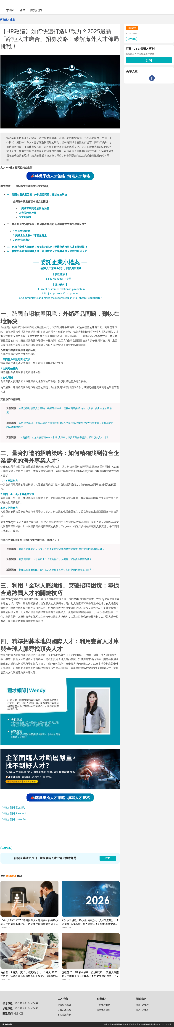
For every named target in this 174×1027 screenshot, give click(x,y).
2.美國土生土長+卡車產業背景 (30, 235)
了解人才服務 (64, 1009)
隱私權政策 (7, 1024)
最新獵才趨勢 (103, 1009)
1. (34, 208)
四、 (47, 251)
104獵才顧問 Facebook (13, 813)
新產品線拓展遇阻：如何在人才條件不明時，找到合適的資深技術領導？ (56, 569)
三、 (47, 246)
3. (25, 217)
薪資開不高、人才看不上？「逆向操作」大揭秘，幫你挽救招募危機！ (55, 559)
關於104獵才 (142, 1004)
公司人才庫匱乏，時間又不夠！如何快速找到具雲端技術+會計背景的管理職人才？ (62, 548)
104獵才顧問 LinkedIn (13, 819)
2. (27, 212)
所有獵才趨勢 (7, 19)
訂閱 (149, 60)
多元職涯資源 (64, 1014)
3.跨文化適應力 (21, 240)
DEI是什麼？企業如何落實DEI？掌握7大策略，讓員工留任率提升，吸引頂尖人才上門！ (64, 437)
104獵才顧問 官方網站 (13, 807)
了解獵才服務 (103, 1004)
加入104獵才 (142, 1009)
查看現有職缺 (64, 1004)
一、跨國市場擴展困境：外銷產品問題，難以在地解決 (37, 194)
